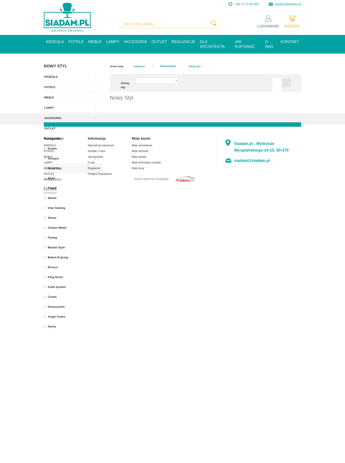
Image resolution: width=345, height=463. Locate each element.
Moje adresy (139, 392)
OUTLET (159, 42)
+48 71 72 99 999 (242, 4)
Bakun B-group (58, 257)
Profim (52, 148)
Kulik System (56, 287)
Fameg (52, 237)
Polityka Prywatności (100, 409)
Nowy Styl (54, 168)
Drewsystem (56, 306)
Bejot (51, 178)
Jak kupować (245, 44)
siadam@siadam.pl (283, 4)
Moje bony (138, 403)
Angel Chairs (56, 316)
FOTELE (76, 42)
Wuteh (52, 198)
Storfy (51, 326)
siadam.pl (139, 66)
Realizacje (183, 42)
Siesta (51, 217)
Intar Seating (56, 208)
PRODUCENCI (53, 138)
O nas (269, 44)
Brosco (52, 267)
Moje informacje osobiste (146, 398)
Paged (52, 188)
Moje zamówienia (142, 380)
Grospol (53, 158)
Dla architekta (212, 44)
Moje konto (141, 374)
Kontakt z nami (96, 386)
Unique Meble (56, 227)
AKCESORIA (135, 42)
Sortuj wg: (125, 85)
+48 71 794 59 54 (281, 409)
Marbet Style (56, 247)
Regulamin (94, 403)
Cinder (52, 296)
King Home (55, 277)
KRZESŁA (55, 42)
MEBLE (95, 42)
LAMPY (112, 42)
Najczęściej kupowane (101, 380)
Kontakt (290, 42)
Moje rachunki (140, 386)
